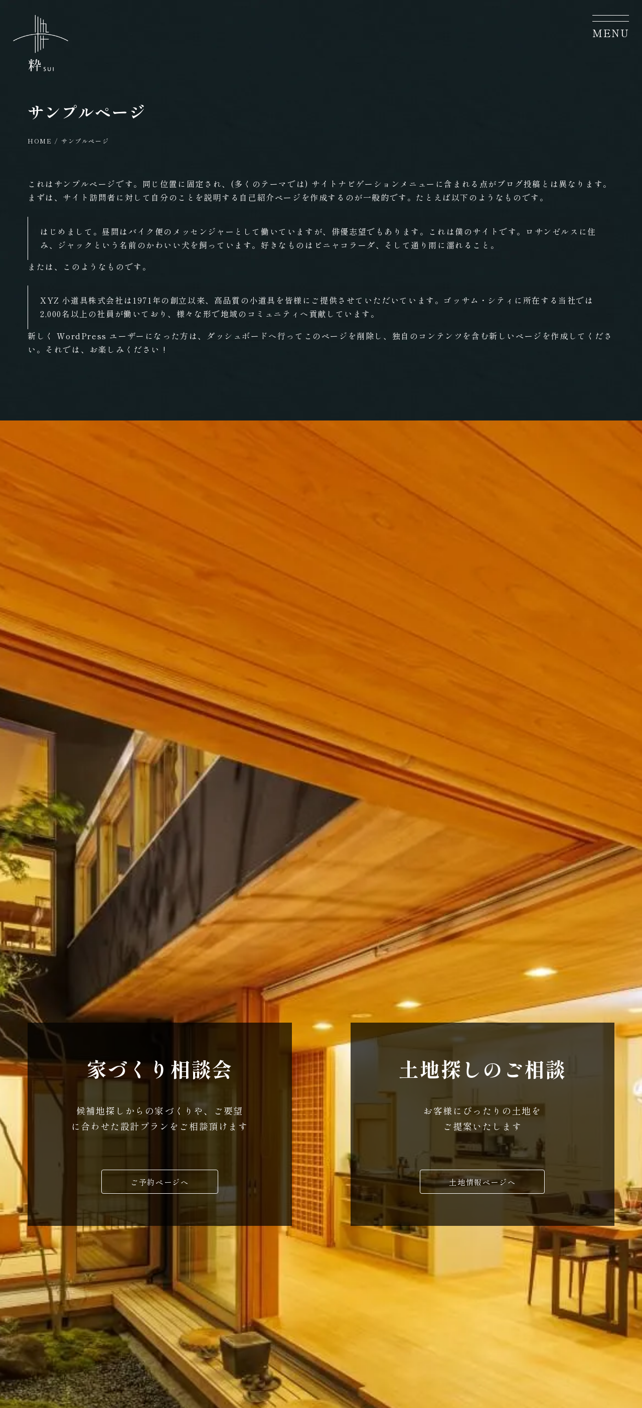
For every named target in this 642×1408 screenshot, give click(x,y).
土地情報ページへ (482, 1185)
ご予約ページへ (160, 1185)
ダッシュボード (237, 336)
